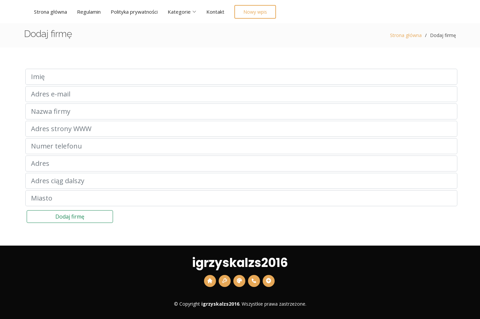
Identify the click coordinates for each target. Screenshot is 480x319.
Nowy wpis (255, 12)
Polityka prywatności (134, 11)
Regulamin (89, 11)
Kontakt (215, 11)
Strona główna (50, 11)
